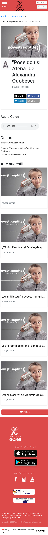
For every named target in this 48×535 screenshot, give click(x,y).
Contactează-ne (19, 513)
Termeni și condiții (34, 513)
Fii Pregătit (16, 518)
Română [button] (41, 7)
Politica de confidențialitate (11, 515)
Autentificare (41, 2)
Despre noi (5, 513)
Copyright (5, 518)
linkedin (19, 101)
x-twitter (19, 96)
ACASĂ (3, 16)
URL (31, 101)
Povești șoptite (17, 16)
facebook (33, 96)
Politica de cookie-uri (32, 515)
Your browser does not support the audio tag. (20, 126)
